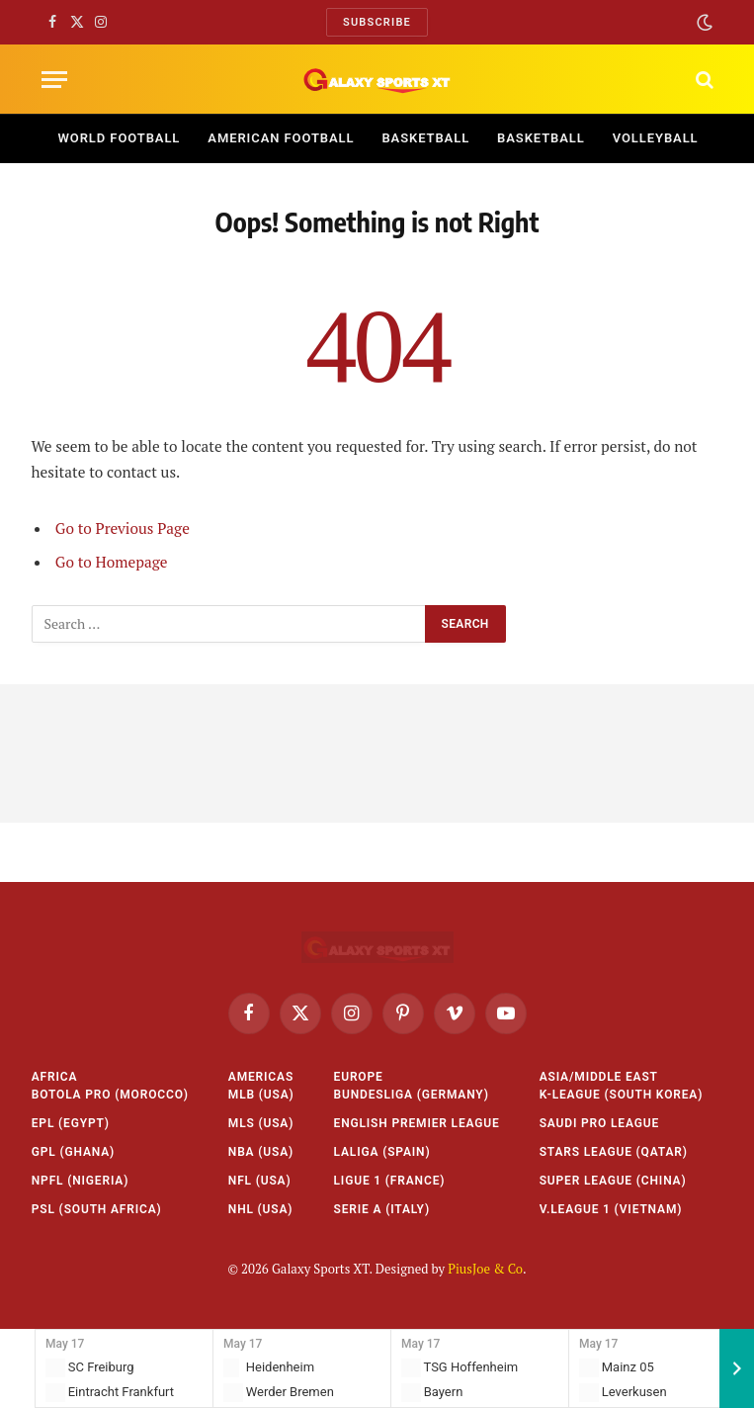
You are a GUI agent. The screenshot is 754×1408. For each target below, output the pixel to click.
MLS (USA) (260, 1123)
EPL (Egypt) (71, 1123)
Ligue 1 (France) (390, 1181)
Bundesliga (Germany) (411, 1094)
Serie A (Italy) (382, 1209)
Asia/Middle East (599, 1077)
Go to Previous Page (122, 528)
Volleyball (656, 138)
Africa (55, 1077)
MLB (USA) (261, 1094)
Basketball (425, 138)
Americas (260, 1077)
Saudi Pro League (599, 1123)
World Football (119, 138)
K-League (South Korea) (622, 1094)
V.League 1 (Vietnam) (611, 1209)
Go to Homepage (111, 562)
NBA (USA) (260, 1152)
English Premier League (417, 1123)
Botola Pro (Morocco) (110, 1094)
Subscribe (377, 22)
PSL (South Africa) (97, 1209)
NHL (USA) (260, 1209)
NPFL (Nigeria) (80, 1181)
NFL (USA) (260, 1181)
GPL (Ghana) (73, 1152)
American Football (281, 138)
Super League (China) (613, 1181)
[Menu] (54, 79)
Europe (358, 1077)
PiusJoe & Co (485, 1268)
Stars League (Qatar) (614, 1152)
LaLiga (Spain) (382, 1152)
